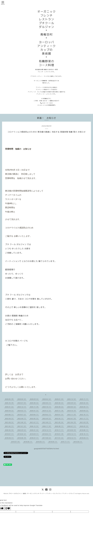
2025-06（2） (34, 403)
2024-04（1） (84, 407)
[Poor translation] (7, 508)
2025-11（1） (84, 399)
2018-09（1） (9, 438)
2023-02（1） (46, 414)
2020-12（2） (34, 426)
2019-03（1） (34, 434)
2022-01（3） (71, 418)
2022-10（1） (84, 414)
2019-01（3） (59, 434)
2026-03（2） (34, 399)
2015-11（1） (65, 442)
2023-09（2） (84, 410)
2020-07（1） (71, 426)
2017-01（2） (59, 438)
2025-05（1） (46, 403)
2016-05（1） (40, 442)
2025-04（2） (59, 403)
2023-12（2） (46, 410)
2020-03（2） (22, 430)
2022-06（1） (22, 418)
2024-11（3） (34, 407)
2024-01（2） (34, 410)
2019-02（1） (46, 434)
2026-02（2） (46, 399)
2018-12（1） (71, 434)
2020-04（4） (9, 430)
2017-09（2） (46, 438)
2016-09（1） (84, 438)
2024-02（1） (22, 410)
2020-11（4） (46, 426)
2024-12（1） (22, 407)
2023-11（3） (59, 410)
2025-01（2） (9, 407)
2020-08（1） (59, 426)
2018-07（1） (34, 438)
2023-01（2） (59, 414)
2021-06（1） (46, 422)
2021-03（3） (84, 422)
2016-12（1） (71, 438)
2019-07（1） (9, 434)
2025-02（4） (84, 403)
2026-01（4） (59, 399)
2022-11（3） (71, 414)
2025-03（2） (71, 403)
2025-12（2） (71, 399)
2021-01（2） (22, 426)
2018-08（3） (22, 438)
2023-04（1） (34, 414)
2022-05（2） (34, 418)
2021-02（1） (9, 426)
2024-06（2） (59, 407)
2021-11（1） (84, 418)
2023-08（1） (9, 414)
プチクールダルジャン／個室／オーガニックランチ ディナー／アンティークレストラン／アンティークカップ (41, 493)
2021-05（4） (59, 422)
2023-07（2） (22, 414)
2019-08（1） (84, 430)
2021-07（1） (34, 422)
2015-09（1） (78, 442)
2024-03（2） (9, 410)
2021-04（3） (71, 422)
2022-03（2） (46, 418)
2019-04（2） (22, 434)
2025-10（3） (9, 403)
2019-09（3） (71, 430)
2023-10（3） (71, 410)
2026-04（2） (22, 399)
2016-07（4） (15, 442)
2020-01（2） (34, 430)
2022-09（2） (9, 418)
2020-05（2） (84, 426)
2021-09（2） (9, 422)
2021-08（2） (22, 422)
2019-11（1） (59, 430)
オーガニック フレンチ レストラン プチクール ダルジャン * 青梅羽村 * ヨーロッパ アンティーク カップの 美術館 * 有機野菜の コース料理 (46, 38)
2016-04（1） (53, 442)
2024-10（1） (46, 407)
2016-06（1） (28, 442)
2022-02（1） (59, 418)
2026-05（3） (9, 399)
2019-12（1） (46, 430)
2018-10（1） (84, 434)
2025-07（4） (22, 403)
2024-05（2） (71, 407)
